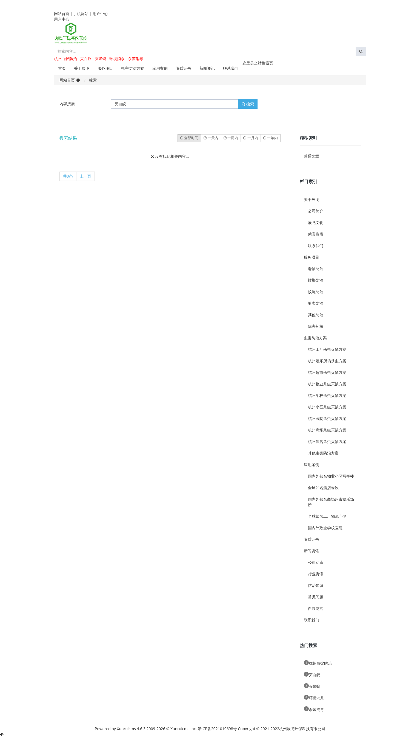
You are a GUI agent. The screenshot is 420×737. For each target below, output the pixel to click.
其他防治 (315, 314)
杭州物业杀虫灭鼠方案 (327, 383)
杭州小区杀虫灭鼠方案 (327, 407)
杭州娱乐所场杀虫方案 (327, 360)
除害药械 (315, 326)
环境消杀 (117, 58)
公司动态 (315, 562)
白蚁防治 (315, 608)
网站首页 (61, 13)
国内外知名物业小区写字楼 (331, 476)
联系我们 (230, 68)
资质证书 (183, 68)
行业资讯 (315, 573)
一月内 (250, 137)
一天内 (211, 137)
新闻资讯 (207, 68)
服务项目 (105, 68)
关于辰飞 (81, 68)
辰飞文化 (315, 222)
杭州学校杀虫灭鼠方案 (327, 395)
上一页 (85, 176)
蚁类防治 (315, 303)
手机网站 (80, 13)
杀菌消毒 (135, 58)
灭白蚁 (86, 58)
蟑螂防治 (315, 280)
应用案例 (160, 68)
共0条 (68, 176)
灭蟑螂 (100, 58)
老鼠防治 (315, 268)
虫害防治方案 (132, 68)
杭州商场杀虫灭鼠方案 (327, 430)
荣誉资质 (315, 234)
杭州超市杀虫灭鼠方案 (327, 372)
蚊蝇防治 (315, 291)
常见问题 (315, 596)
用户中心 (100, 13)
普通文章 (311, 156)
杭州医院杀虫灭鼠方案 (327, 418)
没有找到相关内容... (172, 156)
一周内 (231, 137)
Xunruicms (126, 728)
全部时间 (189, 137)
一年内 (270, 137)
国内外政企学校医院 (325, 527)
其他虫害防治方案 (323, 453)
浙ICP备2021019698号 (217, 728)
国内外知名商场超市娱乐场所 (331, 502)
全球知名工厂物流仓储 (327, 516)
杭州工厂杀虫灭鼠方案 (327, 349)
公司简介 (315, 211)
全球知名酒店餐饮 (323, 487)
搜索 (248, 104)
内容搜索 (67, 103)
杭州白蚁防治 (65, 58)
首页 (62, 68)
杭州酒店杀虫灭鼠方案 (327, 441)
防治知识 (315, 585)
